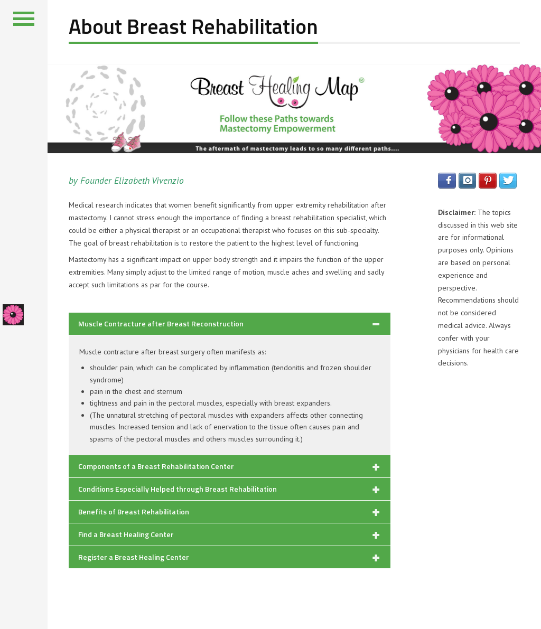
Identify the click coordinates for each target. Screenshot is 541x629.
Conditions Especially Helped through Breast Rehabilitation (177, 488)
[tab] (229, 324)
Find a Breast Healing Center (126, 534)
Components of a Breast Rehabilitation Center (156, 466)
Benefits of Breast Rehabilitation (133, 511)
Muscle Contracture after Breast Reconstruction (161, 323)
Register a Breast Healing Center (133, 556)
